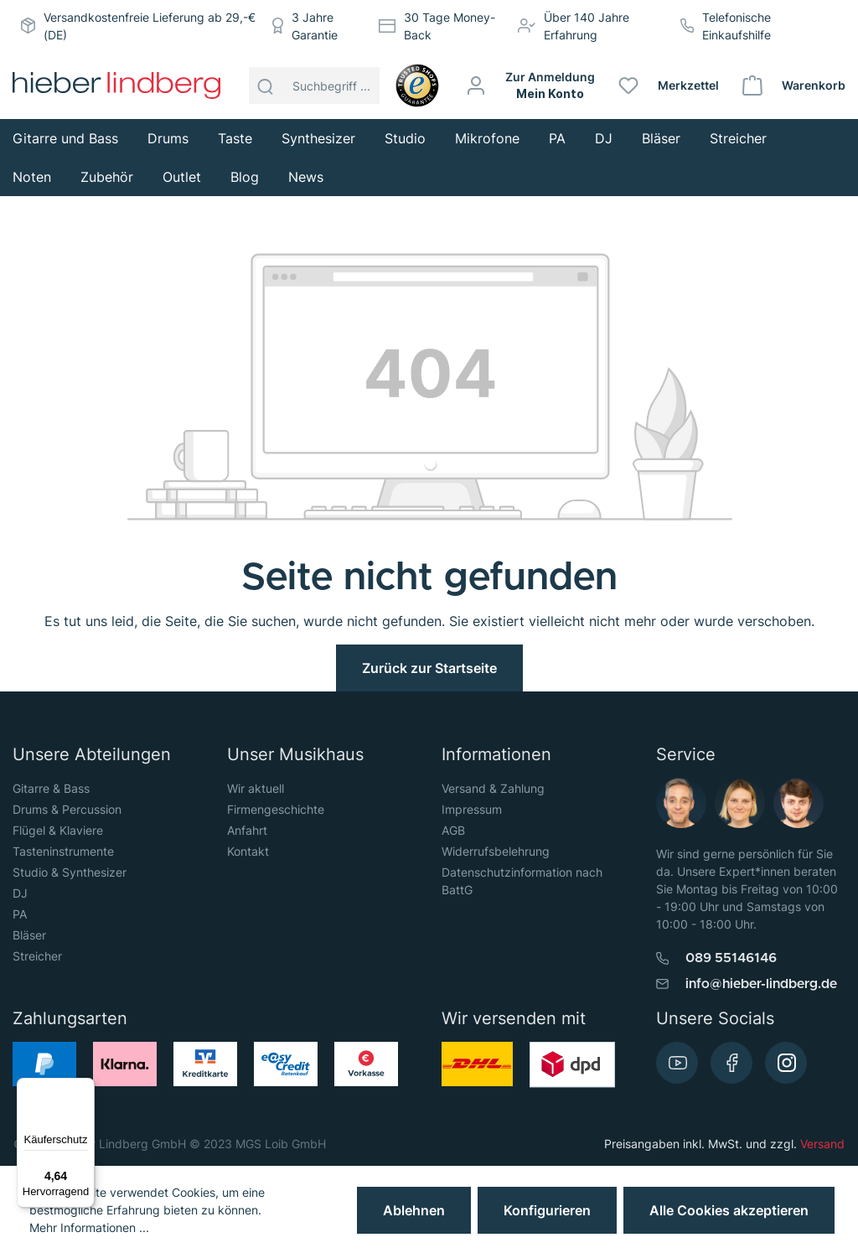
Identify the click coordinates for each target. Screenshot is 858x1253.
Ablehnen (414, 1210)
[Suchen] (265, 85)
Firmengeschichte (275, 809)
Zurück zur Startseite (429, 668)
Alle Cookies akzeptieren (729, 1210)
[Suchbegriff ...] (331, 85)
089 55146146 (731, 958)
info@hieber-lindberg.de (761, 984)
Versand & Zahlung (493, 788)
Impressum (472, 809)
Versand (822, 1144)
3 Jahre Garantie (315, 26)
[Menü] (85, 1088)
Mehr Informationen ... (89, 1227)
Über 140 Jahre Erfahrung (586, 26)
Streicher (37, 956)
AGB (453, 830)
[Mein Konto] (531, 85)
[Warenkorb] (794, 85)
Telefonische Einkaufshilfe (736, 26)
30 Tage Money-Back (449, 26)
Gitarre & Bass (51, 788)
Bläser (29, 935)
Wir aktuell (255, 788)
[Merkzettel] (669, 85)
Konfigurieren (547, 1210)
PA (20, 914)
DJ (20, 893)
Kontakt (248, 851)
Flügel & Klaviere (58, 830)
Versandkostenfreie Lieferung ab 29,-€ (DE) (150, 26)
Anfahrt (247, 830)
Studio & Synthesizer (70, 872)
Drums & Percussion (67, 809)
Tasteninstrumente (63, 851)
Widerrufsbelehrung (496, 851)
